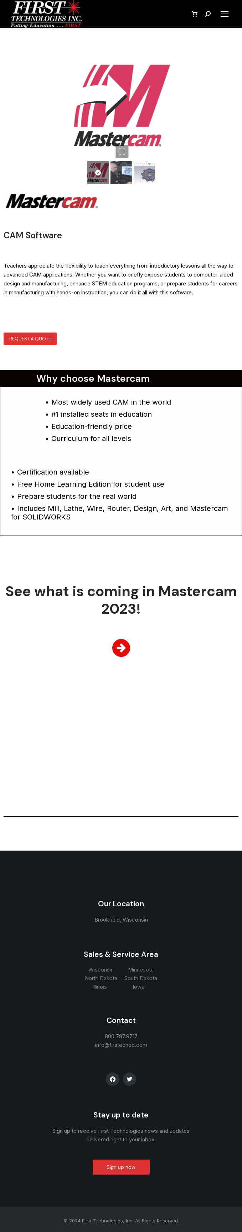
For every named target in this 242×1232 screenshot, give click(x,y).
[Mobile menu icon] (224, 14)
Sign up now (121, 1167)
